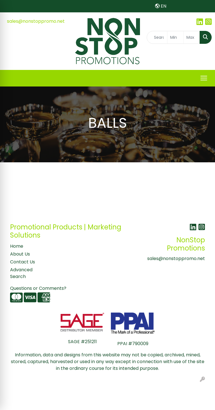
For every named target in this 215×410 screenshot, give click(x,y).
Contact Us (22, 262)
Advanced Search (21, 273)
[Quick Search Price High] (191, 37)
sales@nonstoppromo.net (36, 21)
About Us (20, 254)
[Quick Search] (157, 37)
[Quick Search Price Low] (175, 37)
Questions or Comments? (38, 288)
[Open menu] (203, 78)
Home (16, 246)
